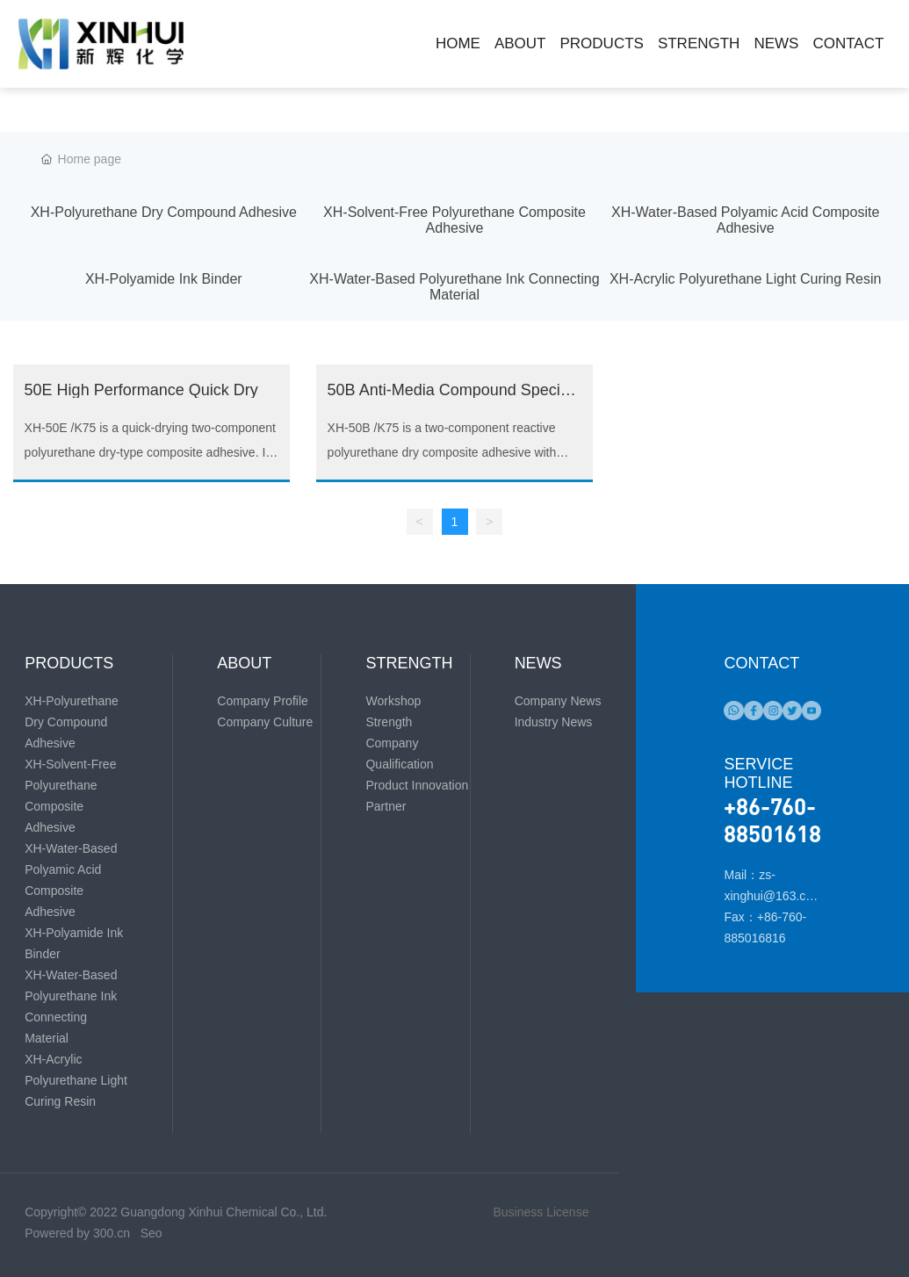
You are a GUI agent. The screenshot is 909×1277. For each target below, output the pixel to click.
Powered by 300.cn (79, 1233)
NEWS (538, 663)
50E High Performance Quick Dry (141, 390)
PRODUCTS (69, 663)
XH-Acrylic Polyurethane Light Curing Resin (745, 278)
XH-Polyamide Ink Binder (163, 278)
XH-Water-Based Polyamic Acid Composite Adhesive (745, 220)
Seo (151, 1233)
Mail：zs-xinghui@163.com (768, 896)
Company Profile (262, 701)
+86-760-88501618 (772, 819)
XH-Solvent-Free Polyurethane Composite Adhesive (454, 220)
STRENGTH (408, 663)
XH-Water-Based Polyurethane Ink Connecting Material (454, 286)
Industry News (554, 722)
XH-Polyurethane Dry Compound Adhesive (164, 212)
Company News (558, 701)
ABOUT (244, 663)
